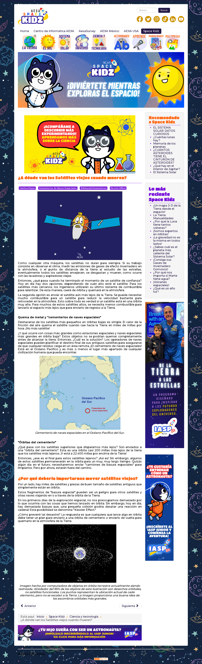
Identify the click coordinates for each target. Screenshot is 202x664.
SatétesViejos (27, 188)
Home (24, 31)
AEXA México (109, 31)
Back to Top (175, 654)
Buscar (164, 10)
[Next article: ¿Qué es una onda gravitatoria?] (130, 606)
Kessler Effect (118, 188)
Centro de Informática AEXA (54, 31)
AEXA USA (131, 31)
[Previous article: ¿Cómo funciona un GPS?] (28, 606)
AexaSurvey (87, 31)
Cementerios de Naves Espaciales (58, 188)
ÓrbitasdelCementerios (93, 188)
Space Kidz (151, 31)
